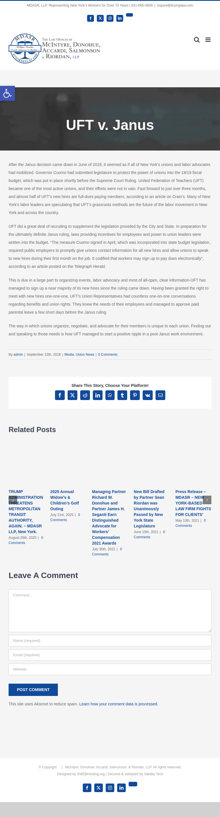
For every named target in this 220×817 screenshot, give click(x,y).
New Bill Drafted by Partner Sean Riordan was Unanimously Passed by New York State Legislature (149, 508)
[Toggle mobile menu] (208, 40)
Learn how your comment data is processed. (118, 704)
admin (18, 355)
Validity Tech (153, 774)
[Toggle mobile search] (197, 40)
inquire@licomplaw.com (175, 5)
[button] (7, 93)
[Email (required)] (110, 655)
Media (69, 355)
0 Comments (107, 355)
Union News (85, 355)
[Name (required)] (110, 640)
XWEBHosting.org (91, 774)
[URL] (110, 669)
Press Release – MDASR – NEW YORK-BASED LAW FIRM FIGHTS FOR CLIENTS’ (193, 503)
